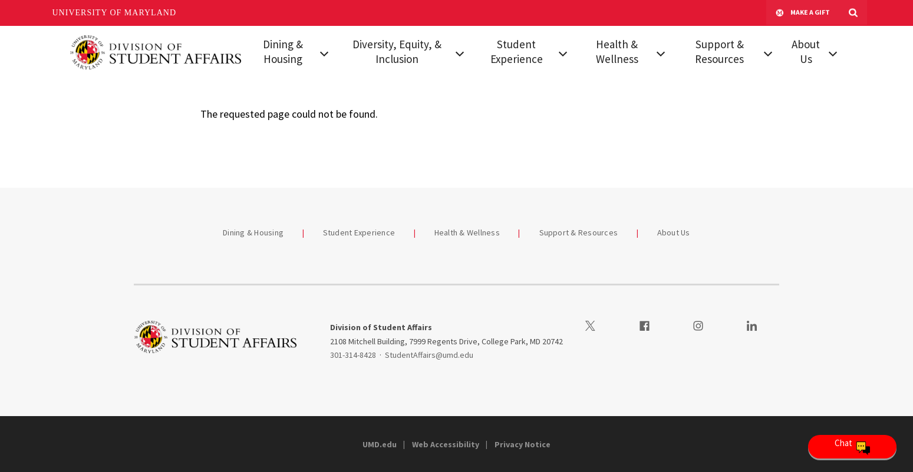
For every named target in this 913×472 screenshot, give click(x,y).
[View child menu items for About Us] (833, 52)
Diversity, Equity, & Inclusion (396, 51)
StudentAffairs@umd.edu (429, 355)
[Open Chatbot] (852, 446)
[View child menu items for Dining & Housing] (324, 52)
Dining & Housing (283, 51)
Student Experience (516, 51)
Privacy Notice (523, 444)
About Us (806, 51)
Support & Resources (719, 51)
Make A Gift (803, 13)
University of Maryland (114, 12)
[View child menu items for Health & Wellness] (661, 52)
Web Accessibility (445, 444)
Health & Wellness (617, 51)
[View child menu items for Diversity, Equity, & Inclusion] (460, 52)
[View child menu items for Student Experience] (563, 52)
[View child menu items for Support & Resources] (768, 52)
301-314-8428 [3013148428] (353, 355)
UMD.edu (379, 444)
